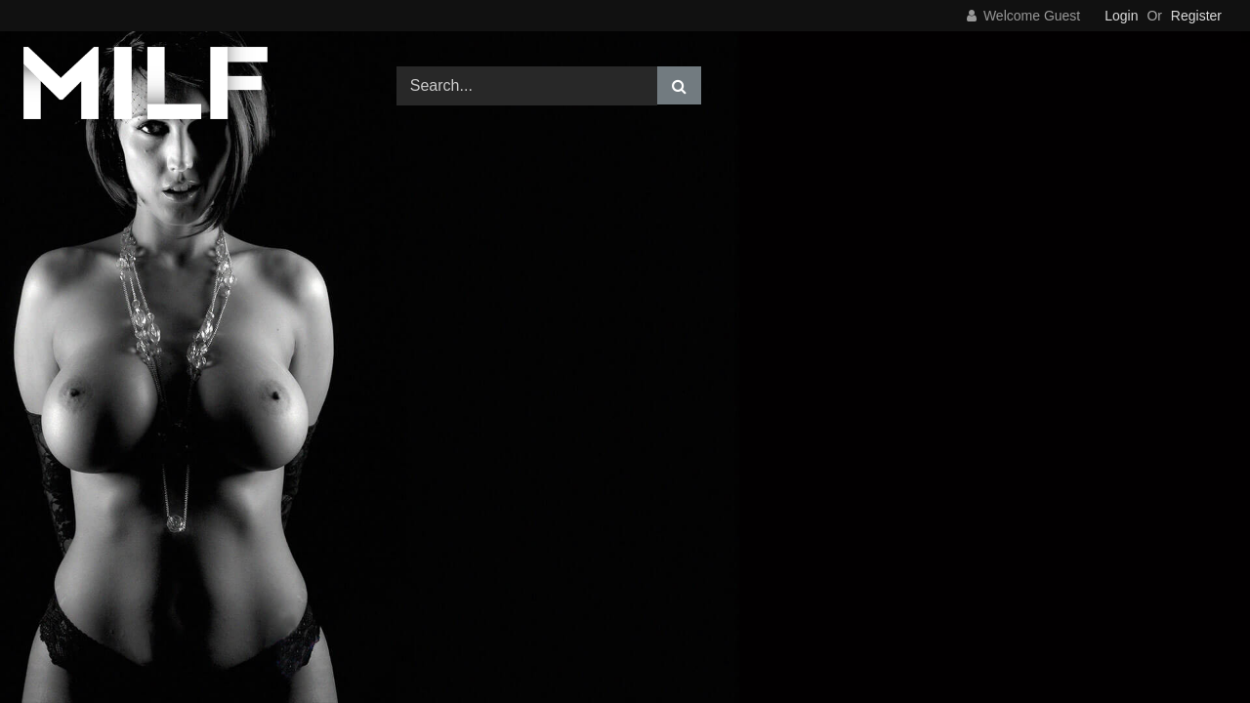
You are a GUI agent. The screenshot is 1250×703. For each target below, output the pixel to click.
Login (1121, 15)
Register (1196, 15)
